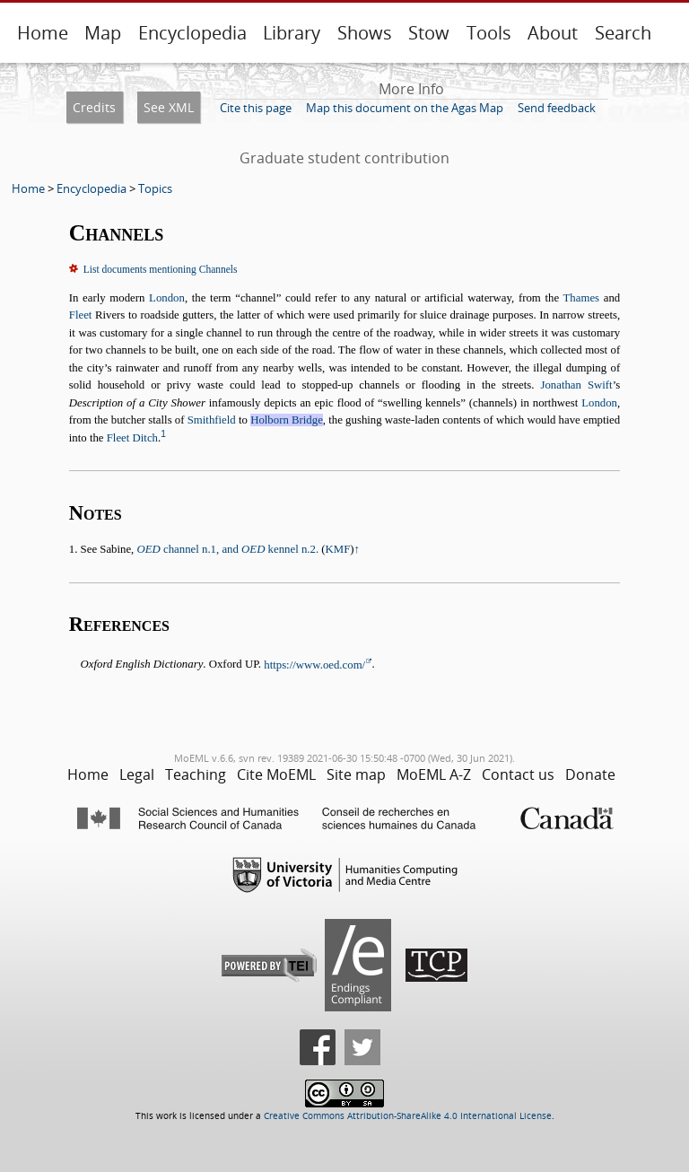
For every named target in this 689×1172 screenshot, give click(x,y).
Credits (94, 107)
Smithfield (212, 420)
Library (291, 33)
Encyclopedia (192, 33)
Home (42, 33)
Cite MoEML (276, 774)
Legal (136, 774)
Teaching (195, 774)
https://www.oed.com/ (314, 665)
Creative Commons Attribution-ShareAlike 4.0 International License (408, 1116)
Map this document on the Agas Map (404, 108)
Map (102, 33)
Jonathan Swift (576, 385)
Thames (581, 298)
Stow (428, 33)
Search (623, 33)
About (553, 33)
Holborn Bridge (286, 420)
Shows (364, 33)
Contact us (518, 774)
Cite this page (256, 108)
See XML (169, 107)
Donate (590, 774)
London (167, 298)
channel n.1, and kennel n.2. (228, 549)
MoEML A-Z (434, 774)
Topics (155, 188)
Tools (489, 33)
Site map (356, 774)
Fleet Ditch (132, 438)
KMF (338, 549)
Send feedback (557, 108)
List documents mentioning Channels (160, 269)
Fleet (80, 315)
